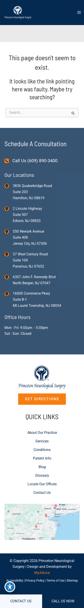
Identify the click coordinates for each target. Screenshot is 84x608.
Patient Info (42, 458)
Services (42, 441)
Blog (42, 467)
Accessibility (14, 580)
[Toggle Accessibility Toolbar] (9, 586)
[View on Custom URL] (42, 521)
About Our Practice (42, 432)
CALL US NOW (63, 601)
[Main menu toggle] (79, 12)
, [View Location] (27, 214)
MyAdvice (42, 573)
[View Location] (8, 186)
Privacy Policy (35, 580)
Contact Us (42, 492)
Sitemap (72, 580)
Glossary (42, 475)
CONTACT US (21, 601)
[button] (42, 399)
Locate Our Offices (42, 484)
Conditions (42, 450)
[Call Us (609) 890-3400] (31, 160)
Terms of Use (56, 580)
